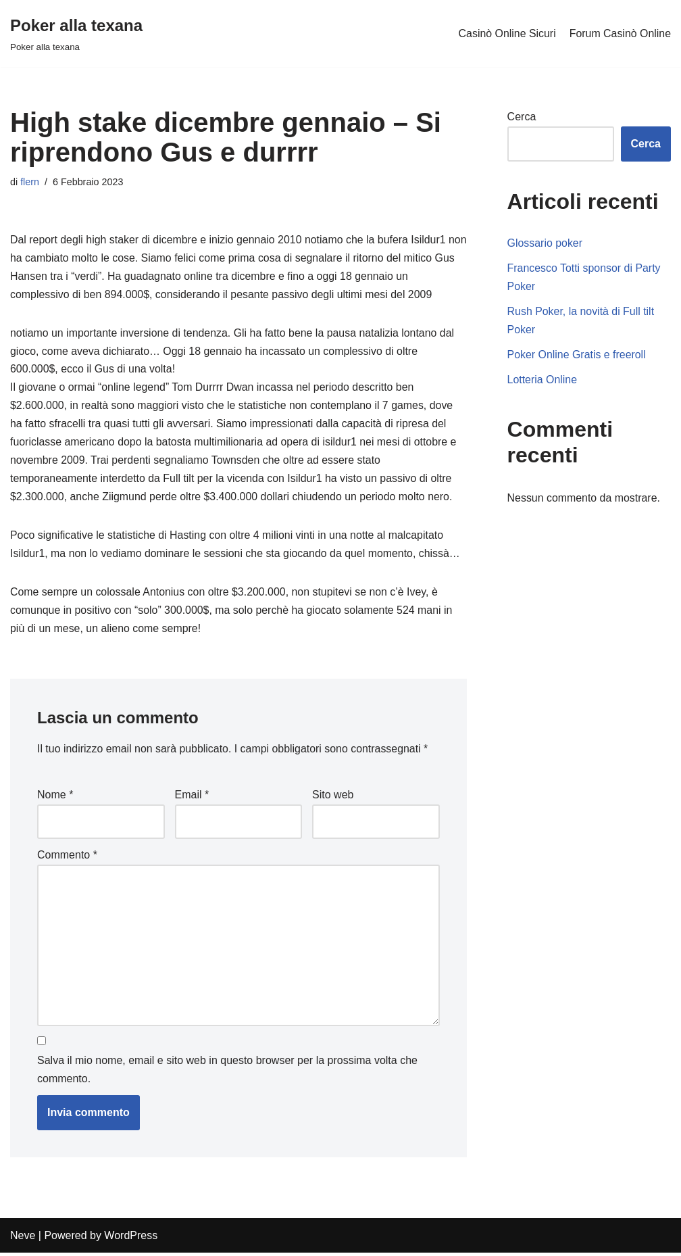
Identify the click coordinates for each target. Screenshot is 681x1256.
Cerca (521, 116)
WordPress (130, 1239)
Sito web (332, 798)
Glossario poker (545, 243)
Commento (67, 857)
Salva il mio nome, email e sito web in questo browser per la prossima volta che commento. (227, 1073)
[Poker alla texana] (76, 33)
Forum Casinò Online (620, 33)
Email (192, 798)
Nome (55, 798)
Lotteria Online (542, 381)
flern (29, 181)
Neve (22, 1239)
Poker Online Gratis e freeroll (577, 356)
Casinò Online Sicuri (506, 33)
